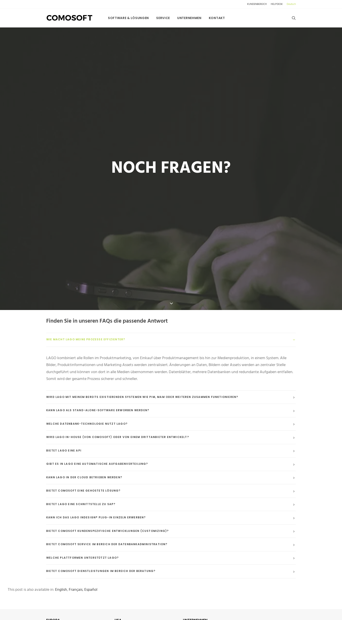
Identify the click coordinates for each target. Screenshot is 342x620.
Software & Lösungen (128, 18)
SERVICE (163, 18)
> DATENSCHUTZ (198, 616)
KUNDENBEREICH (257, 4)
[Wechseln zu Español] (90, 561)
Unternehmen (189, 18)
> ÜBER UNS (194, 609)
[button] (294, 18)
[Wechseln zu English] (61, 561)
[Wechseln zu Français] (76, 561)
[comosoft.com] (69, 18)
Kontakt (217, 18)
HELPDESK (277, 4)
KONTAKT (195, 601)
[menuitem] (257, 4)
